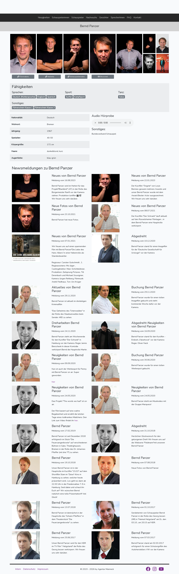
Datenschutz (29, 569)
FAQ (129, 17)
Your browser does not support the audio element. (113, 123)
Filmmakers (23, 76)
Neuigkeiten (44, 17)
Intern (18, 569)
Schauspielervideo (76, 76)
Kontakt (137, 17)
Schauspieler (77, 17)
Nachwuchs (91, 17)
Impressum (42, 569)
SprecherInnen (118, 17)
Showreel (103, 76)
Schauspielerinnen (60, 17)
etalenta (49, 76)
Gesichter (104, 17)
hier (53, 381)
